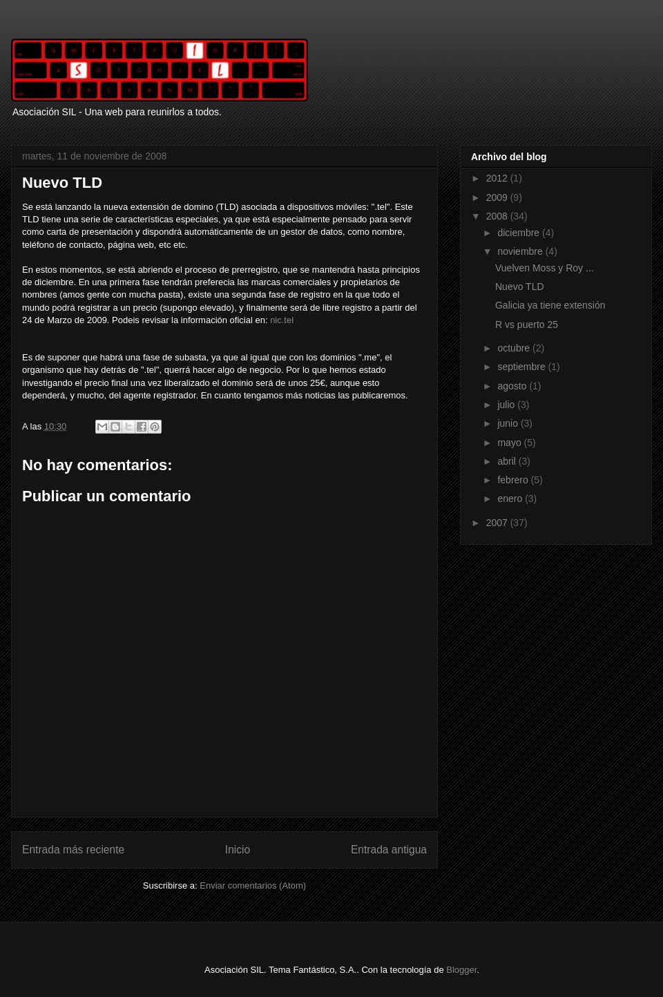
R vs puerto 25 (526, 324)
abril (507, 461)
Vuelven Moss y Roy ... (544, 267)
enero (511, 498)
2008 (498, 216)
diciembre (519, 232)
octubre (514, 348)
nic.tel (282, 320)
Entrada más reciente (73, 849)
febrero (513, 479)
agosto (513, 385)
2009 (498, 197)
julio (507, 404)
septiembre (522, 366)
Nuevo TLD (519, 286)
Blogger (461, 970)
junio (508, 423)
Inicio (237, 849)
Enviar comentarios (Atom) (253, 885)
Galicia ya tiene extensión (550, 305)
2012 (498, 178)
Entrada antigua (389, 849)
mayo (510, 442)
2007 (498, 522)
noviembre (521, 251)
